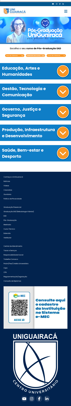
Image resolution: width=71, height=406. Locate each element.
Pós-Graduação (10, 220)
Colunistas (8, 190)
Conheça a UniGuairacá (13, 177)
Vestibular (7, 238)
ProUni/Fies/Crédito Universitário (16, 263)
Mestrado (7, 225)
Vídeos (6, 186)
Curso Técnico (9, 229)
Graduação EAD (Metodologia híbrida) (19, 211)
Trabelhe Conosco (11, 259)
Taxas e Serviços (10, 250)
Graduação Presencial (12, 207)
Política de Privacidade (13, 199)
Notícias (7, 181)
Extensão (7, 233)
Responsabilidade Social (13, 255)
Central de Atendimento (13, 246)
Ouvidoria (7, 194)
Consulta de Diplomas (12, 281)
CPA (5, 272)
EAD (5, 216)
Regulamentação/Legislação (15, 277)
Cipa (5, 268)
